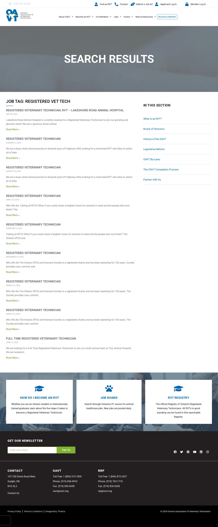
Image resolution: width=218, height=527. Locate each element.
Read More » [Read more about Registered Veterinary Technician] (13, 158)
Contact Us (13, 493)
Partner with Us (152, 179)
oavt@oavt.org (60, 491)
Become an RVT (85, 17)
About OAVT (66, 17)
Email (11, 444)
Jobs (117, 17)
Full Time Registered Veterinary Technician (41, 338)
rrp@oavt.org (105, 491)
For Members (103, 17)
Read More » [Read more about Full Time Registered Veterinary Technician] (13, 357)
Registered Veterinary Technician (33, 139)
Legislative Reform (154, 149)
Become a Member (167, 17)
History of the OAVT (154, 139)
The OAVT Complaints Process (161, 169)
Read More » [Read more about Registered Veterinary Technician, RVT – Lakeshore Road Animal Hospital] (13, 129)
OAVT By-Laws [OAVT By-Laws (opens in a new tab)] (151, 159)
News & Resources (145, 17)
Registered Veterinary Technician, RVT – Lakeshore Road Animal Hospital (65, 110)
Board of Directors (154, 128)
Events (128, 17)
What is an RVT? (152, 118)
